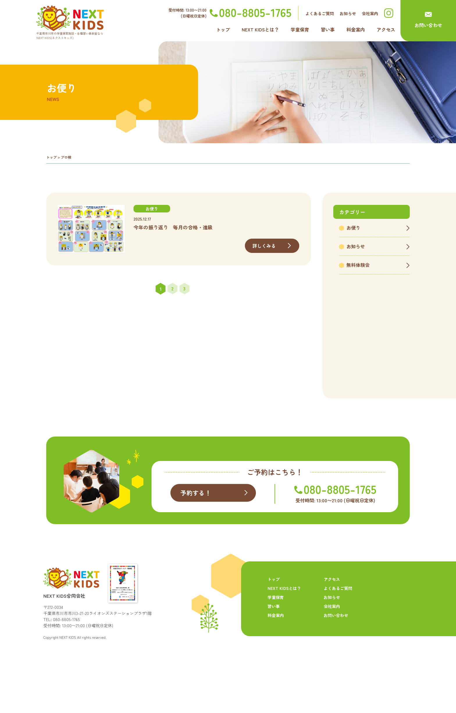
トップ (223, 29)
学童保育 (300, 29)
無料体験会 (358, 264)
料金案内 (355, 29)
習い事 (328, 29)
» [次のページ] (197, 289)
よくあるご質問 (319, 13)
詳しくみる (264, 245)
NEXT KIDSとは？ (260, 29)
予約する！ (196, 528)
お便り (353, 227)
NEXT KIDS (67, 672)
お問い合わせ (428, 25)
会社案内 (370, 13)
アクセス (386, 29)
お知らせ (348, 13)
